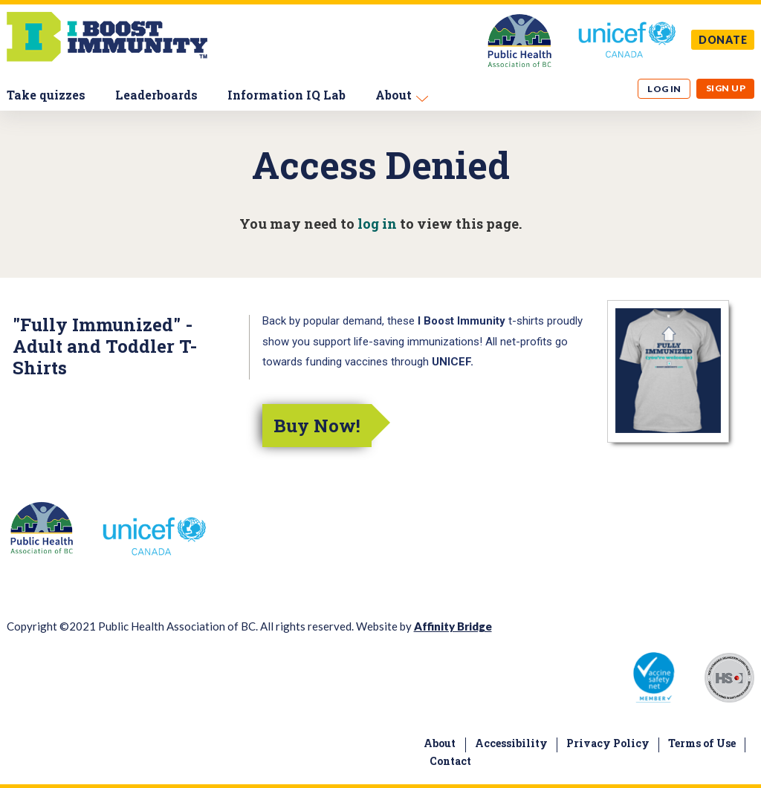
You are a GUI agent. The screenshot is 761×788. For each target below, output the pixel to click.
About (393, 94)
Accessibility (511, 743)
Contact (450, 761)
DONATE (723, 39)
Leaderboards (156, 94)
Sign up (725, 88)
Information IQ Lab (286, 94)
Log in (664, 88)
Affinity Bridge (453, 626)
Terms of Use (702, 743)
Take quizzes (46, 94)
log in (377, 223)
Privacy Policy (608, 743)
